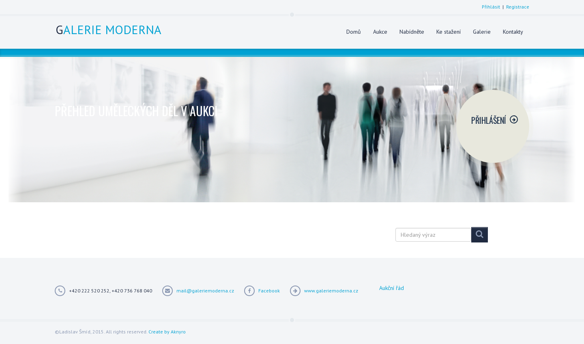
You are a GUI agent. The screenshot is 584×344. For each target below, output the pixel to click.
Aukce (380, 31)
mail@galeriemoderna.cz (205, 291)
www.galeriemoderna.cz (331, 291)
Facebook (269, 291)
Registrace (517, 7)
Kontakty (513, 31)
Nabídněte (411, 31)
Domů (353, 31)
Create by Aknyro (167, 332)
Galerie (482, 31)
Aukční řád (391, 288)
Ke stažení (448, 31)
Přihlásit (491, 7)
